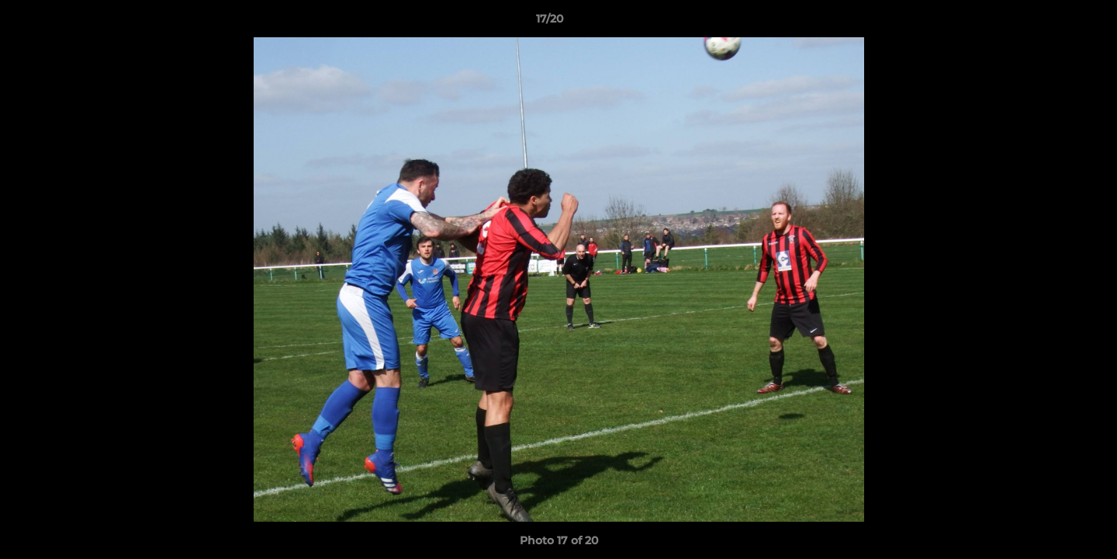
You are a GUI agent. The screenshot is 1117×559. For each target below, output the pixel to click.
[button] (1052, 23)
